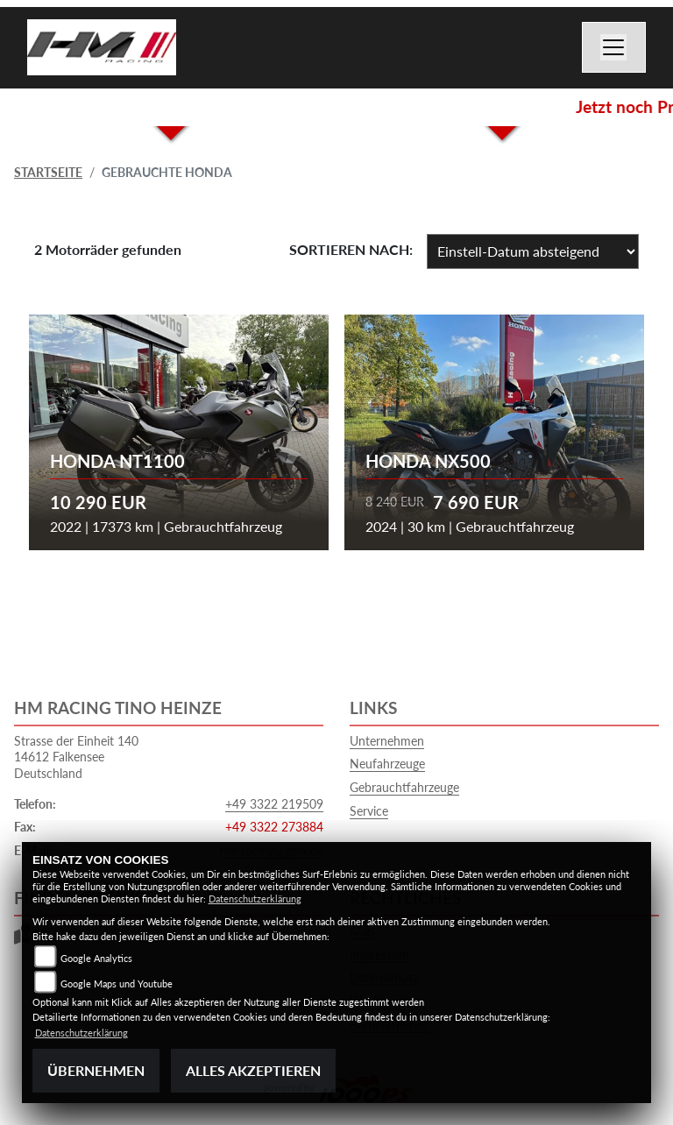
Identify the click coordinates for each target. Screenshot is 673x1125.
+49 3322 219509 (274, 803)
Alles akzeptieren (253, 1070)
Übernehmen (96, 1070)
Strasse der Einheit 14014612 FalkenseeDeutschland (76, 757)
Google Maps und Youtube (116, 983)
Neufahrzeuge (387, 763)
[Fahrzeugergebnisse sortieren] (533, 251)
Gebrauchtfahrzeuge (404, 787)
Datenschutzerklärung (255, 898)
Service (369, 810)
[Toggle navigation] (614, 47)
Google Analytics (96, 958)
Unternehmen (387, 740)
